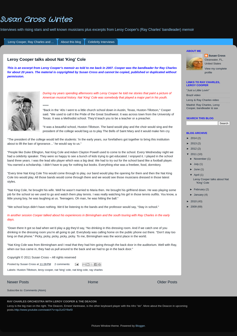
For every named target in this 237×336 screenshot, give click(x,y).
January (199, 194)
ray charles (96, 269)
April (197, 174)
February (200, 189)
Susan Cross (217, 55)
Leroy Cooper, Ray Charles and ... (31, 42)
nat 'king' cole (62, 269)
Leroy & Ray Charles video (202, 100)
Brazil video (193, 95)
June (197, 169)
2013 (194, 143)
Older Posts (167, 282)
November (200, 158)
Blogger (140, 325)
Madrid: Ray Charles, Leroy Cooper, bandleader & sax (203, 106)
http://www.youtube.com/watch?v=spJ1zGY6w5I (43, 309)
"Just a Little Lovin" (197, 90)
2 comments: (62, 264)
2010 (194, 201)
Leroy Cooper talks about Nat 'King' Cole (46, 59)
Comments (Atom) (35, 290)
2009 (194, 206)
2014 (194, 138)
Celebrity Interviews (101, 42)
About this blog (71, 42)
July (197, 164)
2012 (194, 148)
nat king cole (80, 269)
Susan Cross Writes (36, 20)
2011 (194, 154)
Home (93, 282)
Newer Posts (18, 282)
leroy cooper (45, 269)
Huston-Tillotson (26, 269)
